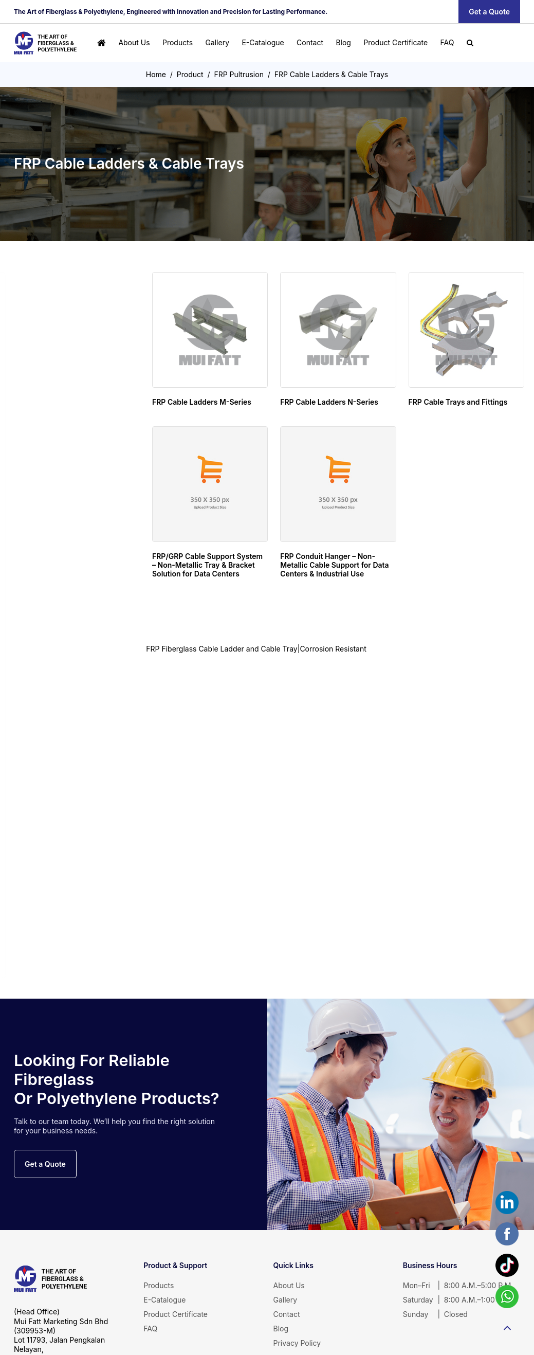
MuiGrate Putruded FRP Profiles (76, 492)
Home (156, 74)
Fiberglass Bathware (47, 679)
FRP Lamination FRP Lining (56, 911)
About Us (134, 42)
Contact (310, 42)
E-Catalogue (263, 42)
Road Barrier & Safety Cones (54, 812)
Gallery (217, 42)
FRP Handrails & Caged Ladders (75, 513)
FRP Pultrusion (239, 74)
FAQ (447, 42)
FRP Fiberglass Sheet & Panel (55, 613)
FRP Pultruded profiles (60, 577)
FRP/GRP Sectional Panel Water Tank (62, 365)
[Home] (101, 43)
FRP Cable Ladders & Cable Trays (331, 74)
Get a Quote (489, 11)
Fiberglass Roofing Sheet (61, 646)
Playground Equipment (49, 845)
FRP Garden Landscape (49, 712)
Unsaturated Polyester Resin (56, 945)
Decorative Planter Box (61, 745)
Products (177, 42)
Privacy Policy (297, 1343)
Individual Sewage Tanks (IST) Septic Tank (61, 403)
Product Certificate (395, 42)
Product (190, 74)
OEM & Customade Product (61, 879)
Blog (343, 42)
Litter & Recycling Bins (59, 779)
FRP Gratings (52, 440)
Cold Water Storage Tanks (54, 332)
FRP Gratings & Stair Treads (70, 535)
